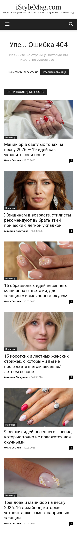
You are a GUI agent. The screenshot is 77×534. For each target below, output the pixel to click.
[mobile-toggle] (7, 24)
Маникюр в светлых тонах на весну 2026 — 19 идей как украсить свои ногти (33, 149)
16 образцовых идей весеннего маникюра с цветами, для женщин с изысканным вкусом (36, 290)
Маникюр (10, 137)
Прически (10, 208)
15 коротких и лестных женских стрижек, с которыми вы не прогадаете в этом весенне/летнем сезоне (36, 364)
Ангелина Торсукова (16, 230)
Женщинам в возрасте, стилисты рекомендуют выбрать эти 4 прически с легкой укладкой (37, 220)
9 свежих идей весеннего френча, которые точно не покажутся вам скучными (38, 437)
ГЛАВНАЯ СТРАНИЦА (54, 72)
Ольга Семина (12, 160)
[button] (71, 24)
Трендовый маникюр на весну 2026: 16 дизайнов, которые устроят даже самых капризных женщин (36, 510)
